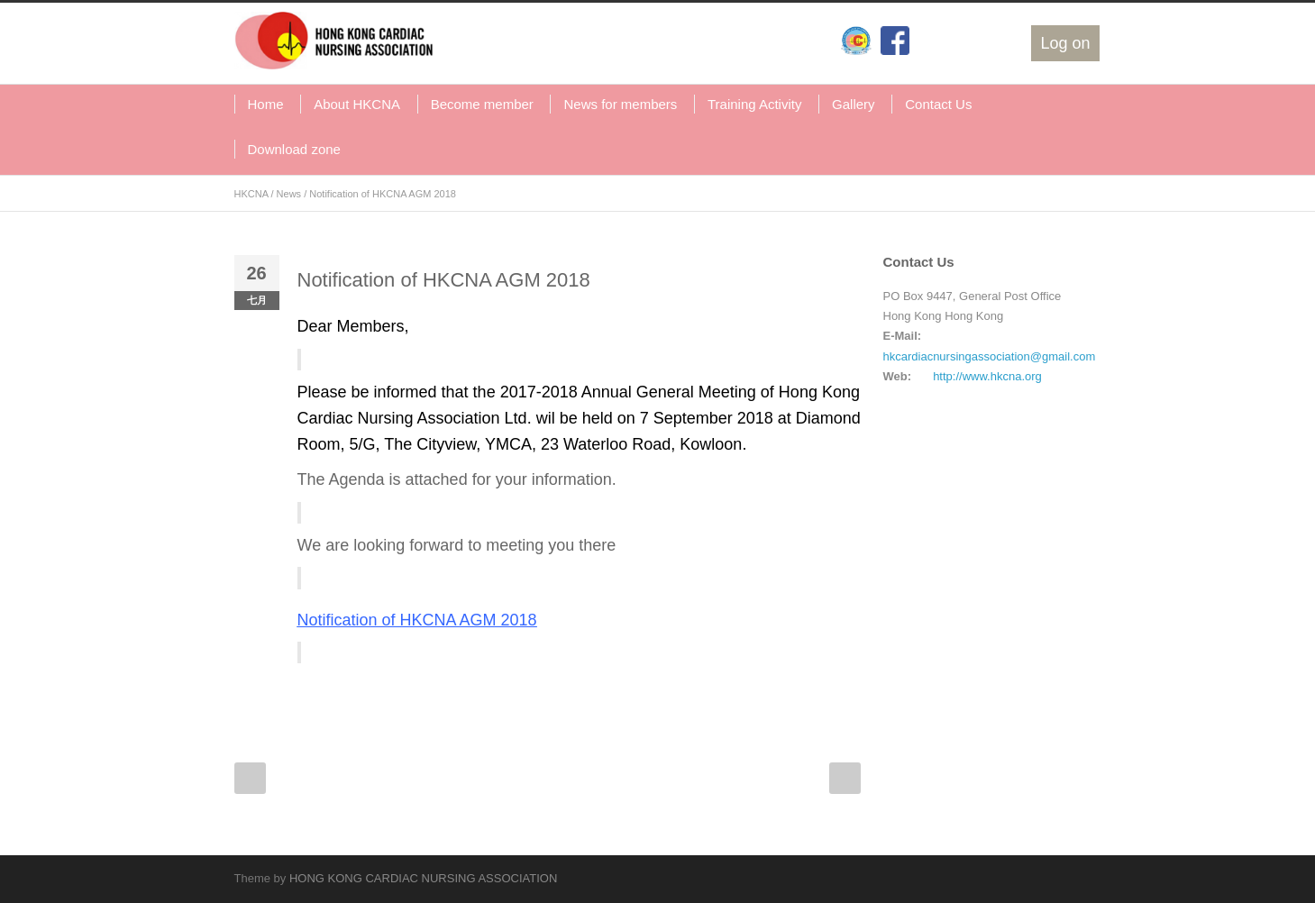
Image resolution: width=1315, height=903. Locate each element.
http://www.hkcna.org (987, 376)
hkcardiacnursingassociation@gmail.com (989, 356)
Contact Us (938, 104)
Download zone (294, 149)
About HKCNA (357, 104)
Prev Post (250, 778)
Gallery (853, 104)
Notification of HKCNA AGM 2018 (443, 280)
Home (266, 104)
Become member (482, 104)
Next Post (845, 778)
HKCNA (251, 193)
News (289, 193)
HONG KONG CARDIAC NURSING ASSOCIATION (423, 878)
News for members (620, 104)
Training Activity (754, 104)
